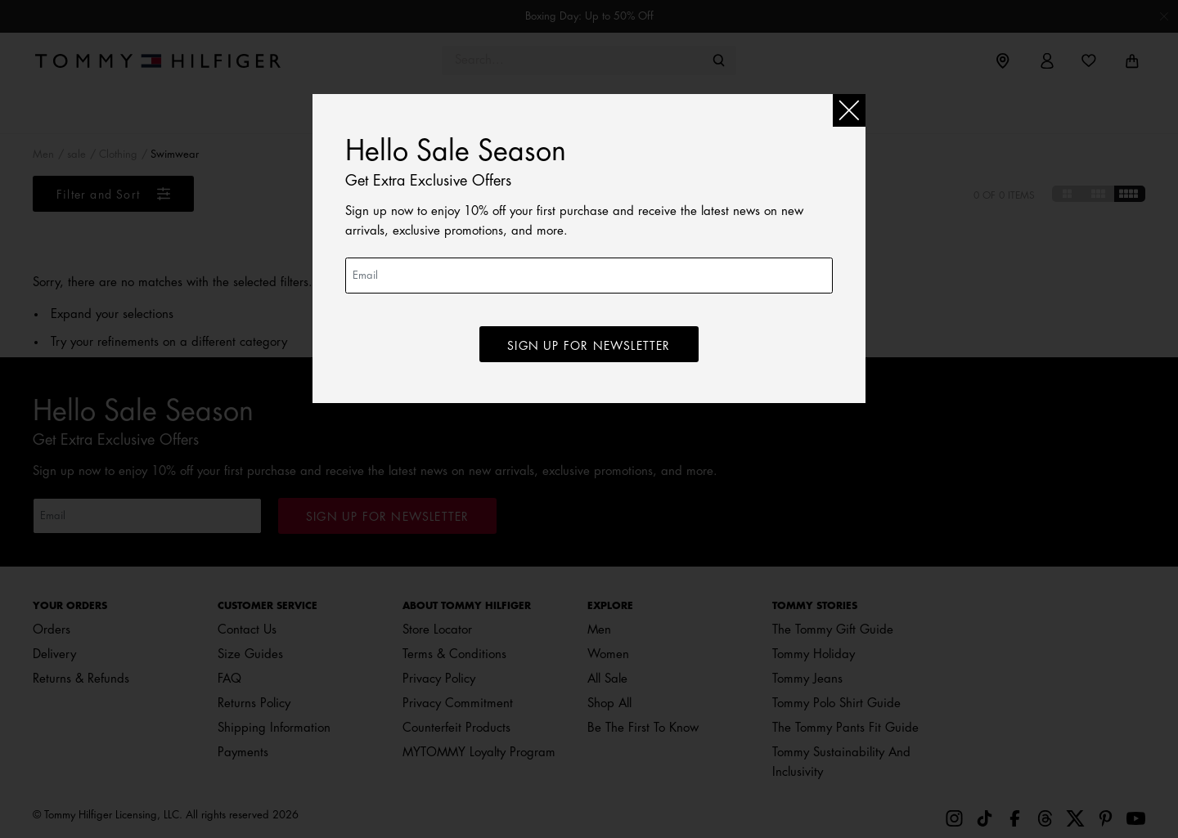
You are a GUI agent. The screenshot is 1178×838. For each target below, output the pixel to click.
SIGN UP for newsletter (588, 346)
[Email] (589, 276)
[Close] (849, 110)
